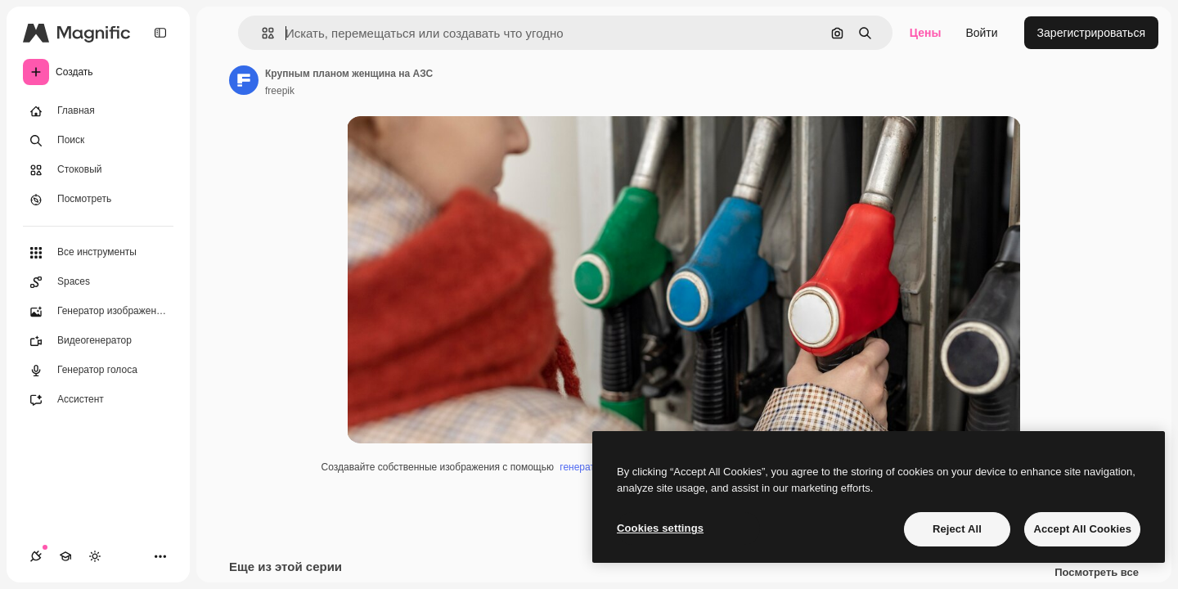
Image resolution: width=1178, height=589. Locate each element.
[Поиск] (98, 141)
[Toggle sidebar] (160, 33)
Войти (981, 32)
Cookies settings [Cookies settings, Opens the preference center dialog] (660, 528)
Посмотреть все (1096, 572)
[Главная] (98, 111)
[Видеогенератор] (98, 341)
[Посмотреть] (98, 200)
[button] (261, 33)
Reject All (957, 529)
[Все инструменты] (98, 253)
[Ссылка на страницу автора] (244, 80)
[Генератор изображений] (98, 312)
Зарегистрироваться (1091, 32)
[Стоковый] (98, 170)
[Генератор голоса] (98, 370)
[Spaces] (98, 282)
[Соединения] (36, 556)
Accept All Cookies (1082, 529)
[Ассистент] (98, 400)
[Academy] (65, 556)
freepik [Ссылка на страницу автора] (279, 91)
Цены (926, 32)
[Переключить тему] (95, 556)
